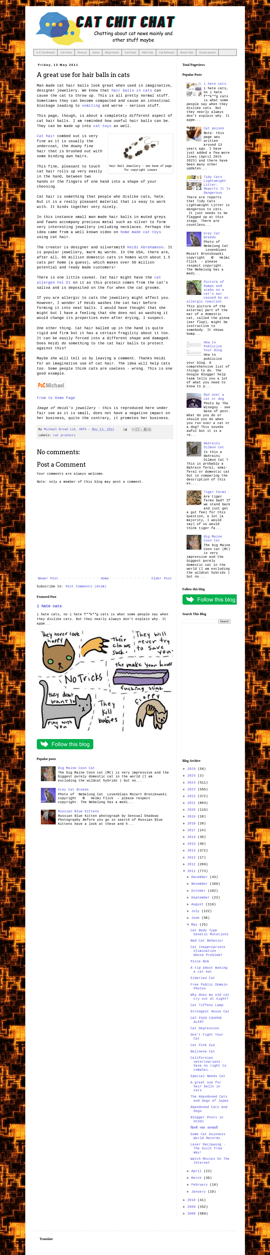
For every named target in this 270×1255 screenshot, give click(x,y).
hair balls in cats (131, 90)
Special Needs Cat (207, 1076)
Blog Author (112, 52)
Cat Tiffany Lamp (206, 1005)
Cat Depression (204, 1028)
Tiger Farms (215, 492)
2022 (192, 796)
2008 (192, 1214)
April (197, 1171)
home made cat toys (140, 232)
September (201, 898)
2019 (192, 816)
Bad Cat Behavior (206, 941)
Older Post (161, 578)
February (200, 1185)
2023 (192, 789)
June (196, 918)
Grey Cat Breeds (73, 790)
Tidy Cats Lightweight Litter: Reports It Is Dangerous (217, 185)
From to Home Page (56, 398)
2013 (192, 858)
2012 (192, 864)
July (196, 911)
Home (105, 578)
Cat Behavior (166, 52)
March (197, 1178)
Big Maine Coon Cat (76, 768)
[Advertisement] (206, 691)
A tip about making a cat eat (208, 970)
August (198, 904)
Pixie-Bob (199, 961)
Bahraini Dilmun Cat (214, 445)
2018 (192, 823)
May (195, 925)
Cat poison (214, 128)
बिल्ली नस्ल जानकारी (204, 1128)
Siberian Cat (202, 978)
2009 (192, 1207)
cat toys (102, 126)
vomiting (91, 106)
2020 (192, 810)
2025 (192, 776)
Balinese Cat (202, 1051)
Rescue (82, 52)
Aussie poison (207, 52)
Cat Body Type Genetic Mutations (209, 932)
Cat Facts (66, 52)
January (199, 1192)
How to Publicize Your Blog (213, 346)
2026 (192, 769)
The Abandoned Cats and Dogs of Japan (209, 1099)
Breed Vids (186, 52)
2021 (192, 803)
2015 (192, 844)
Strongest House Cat (210, 1011)
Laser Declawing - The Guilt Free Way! (207, 1148)
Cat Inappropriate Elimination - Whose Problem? (207, 951)
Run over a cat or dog (214, 397)
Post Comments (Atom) (86, 586)
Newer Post (48, 578)
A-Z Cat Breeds (45, 52)
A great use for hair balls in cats (205, 1086)
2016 (192, 837)
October (199, 891)
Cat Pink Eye (202, 1045)
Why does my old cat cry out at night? (210, 997)
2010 (192, 1200)
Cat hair (46, 136)
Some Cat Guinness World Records (207, 1136)
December (200, 877)
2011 (192, 871)
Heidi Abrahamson (145, 247)
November (200, 884)
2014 (192, 851)
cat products (64, 435)
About (95, 52)
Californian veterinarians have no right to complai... (208, 1064)
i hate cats (49, 606)
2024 (192, 783)
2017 (192, 830)
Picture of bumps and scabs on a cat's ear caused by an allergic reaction (207, 292)
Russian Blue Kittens (78, 811)
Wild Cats (147, 52)
